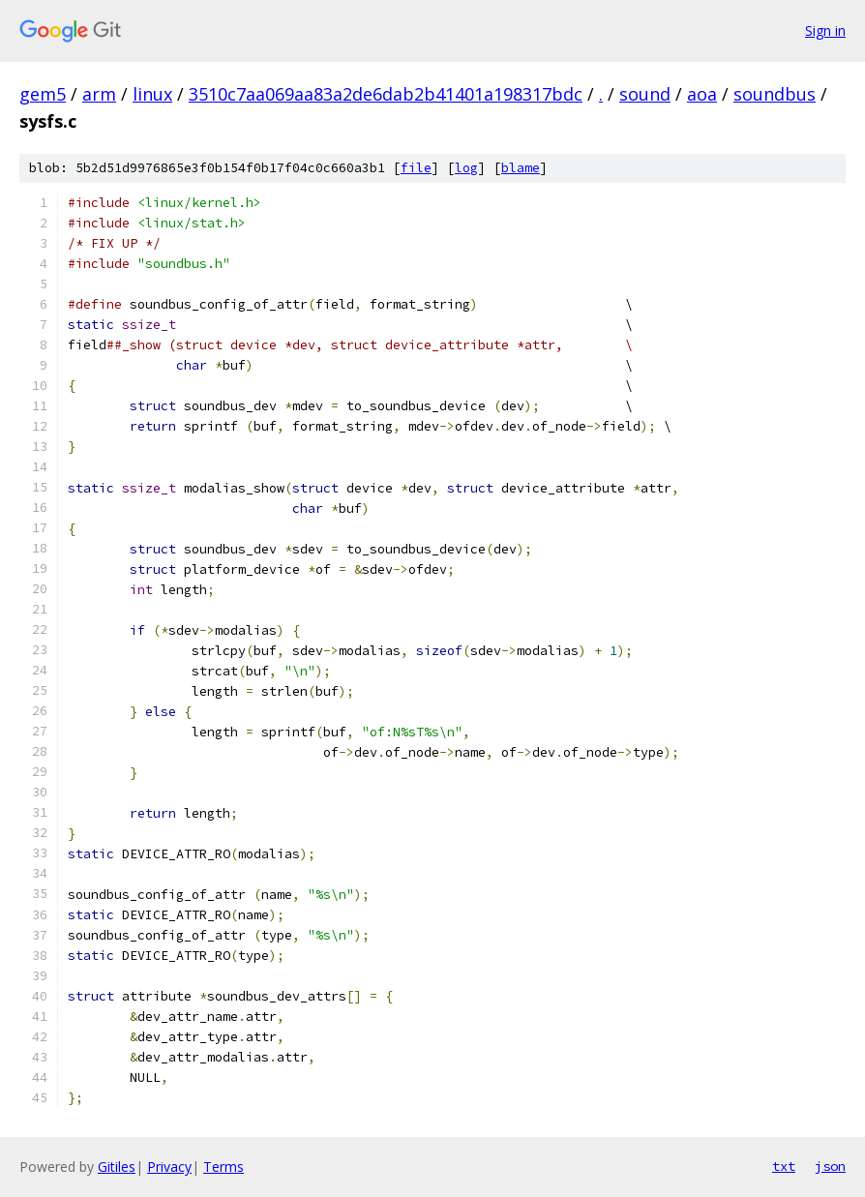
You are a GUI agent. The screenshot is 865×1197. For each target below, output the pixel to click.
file (416, 168)
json (830, 1166)
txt (783, 1166)
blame (520, 168)
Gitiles (116, 1166)
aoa (702, 93)
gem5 (42, 93)
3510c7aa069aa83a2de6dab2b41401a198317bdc (385, 93)
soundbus (774, 93)
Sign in (825, 30)
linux (152, 93)
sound (645, 93)
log (466, 168)
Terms (223, 1166)
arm (99, 93)
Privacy (169, 1166)
